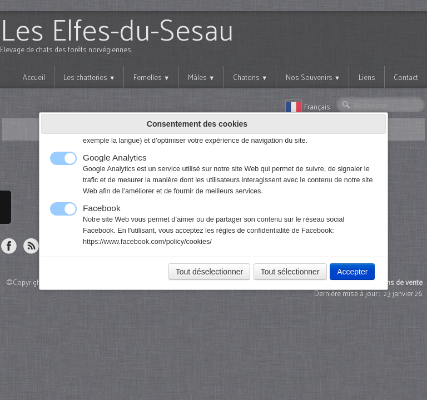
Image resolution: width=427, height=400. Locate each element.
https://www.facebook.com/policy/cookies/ (147, 242)
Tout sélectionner (290, 271)
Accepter (352, 271)
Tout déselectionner (209, 271)
